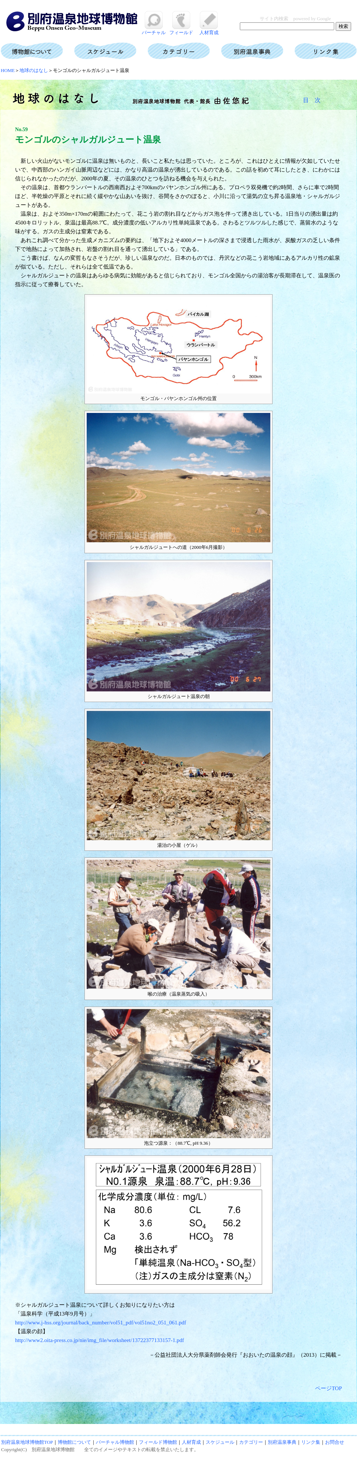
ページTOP (328, 1388)
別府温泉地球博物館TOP (27, 1442)
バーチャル (154, 30)
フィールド (181, 30)
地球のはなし (33, 70)
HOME (8, 70)
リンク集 (310, 1442)
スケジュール (220, 1442)
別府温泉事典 (282, 1442)
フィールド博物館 (158, 1442)
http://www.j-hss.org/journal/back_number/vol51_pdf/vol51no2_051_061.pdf (100, 1322)
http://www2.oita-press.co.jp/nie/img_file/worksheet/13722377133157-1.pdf (99, 1340)
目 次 (312, 100)
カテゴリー (251, 1442)
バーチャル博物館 (115, 1442)
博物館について (74, 1442)
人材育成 (209, 30)
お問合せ (334, 1442)
